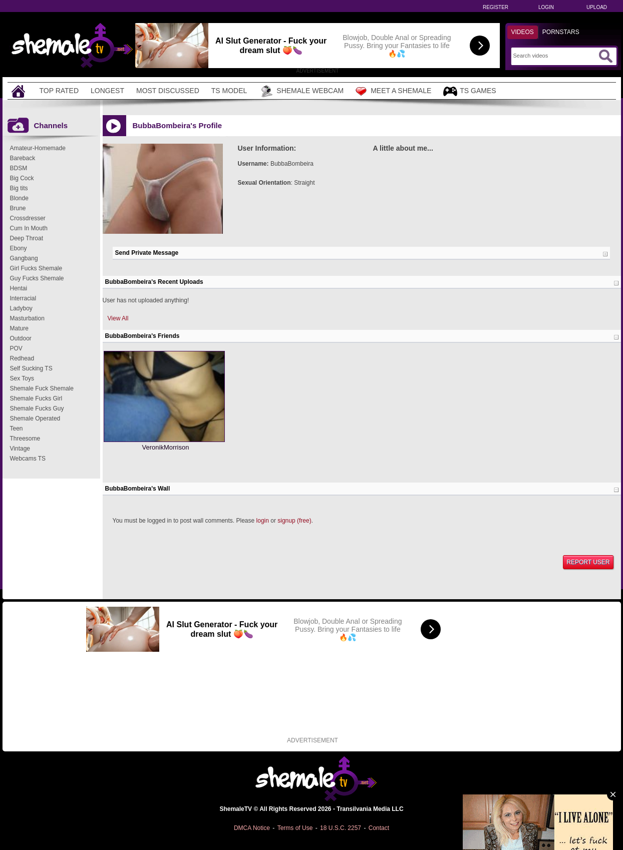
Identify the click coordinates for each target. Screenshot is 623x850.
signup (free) (294, 520)
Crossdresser (28, 218)
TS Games (469, 91)
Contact (379, 827)
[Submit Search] (605, 56)
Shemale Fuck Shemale (42, 388)
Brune (18, 208)
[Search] (554, 55)
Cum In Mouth (29, 228)
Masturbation (27, 318)
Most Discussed (167, 91)
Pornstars (560, 32)
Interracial (23, 298)
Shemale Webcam (301, 91)
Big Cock (22, 178)
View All (118, 318)
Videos (522, 32)
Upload (596, 7)
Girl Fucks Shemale (36, 268)
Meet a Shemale (393, 91)
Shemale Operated (35, 418)
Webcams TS (28, 458)
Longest (107, 91)
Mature (19, 328)
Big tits (19, 188)
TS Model (229, 91)
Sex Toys (22, 378)
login (262, 520)
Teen (16, 428)
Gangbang (24, 258)
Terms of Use (295, 827)
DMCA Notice (252, 827)
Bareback (23, 158)
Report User (587, 562)
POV (16, 348)
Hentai (19, 288)
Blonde (19, 198)
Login (546, 7)
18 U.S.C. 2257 (340, 827)
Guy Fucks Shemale (37, 278)
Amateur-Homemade (38, 148)
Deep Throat (27, 238)
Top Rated (59, 91)
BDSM (19, 168)
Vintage (20, 448)
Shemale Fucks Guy (37, 408)
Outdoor (21, 338)
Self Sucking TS (31, 368)
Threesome (25, 438)
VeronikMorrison (165, 447)
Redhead (22, 358)
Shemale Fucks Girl (36, 398)
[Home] (20, 91)
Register (495, 7)
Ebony (18, 248)
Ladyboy (21, 308)
